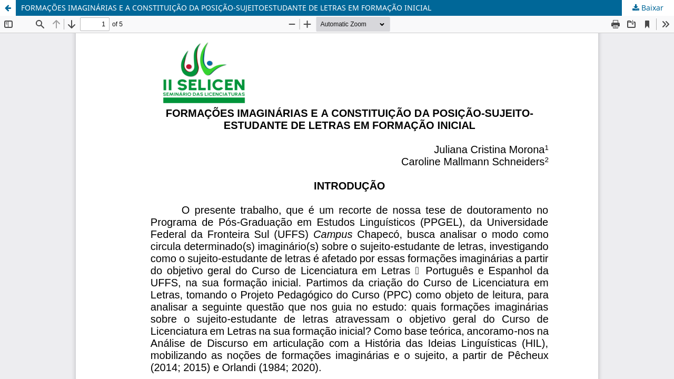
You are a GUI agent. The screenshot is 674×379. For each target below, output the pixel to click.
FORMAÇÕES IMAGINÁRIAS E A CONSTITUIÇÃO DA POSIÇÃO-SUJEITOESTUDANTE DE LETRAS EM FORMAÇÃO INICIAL (226, 8)
